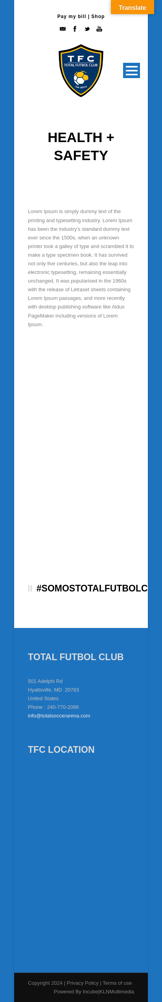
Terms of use (117, 983)
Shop (98, 16)
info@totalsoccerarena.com (59, 716)
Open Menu (131, 70)
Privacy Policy (83, 983)
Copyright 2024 (45, 983)
